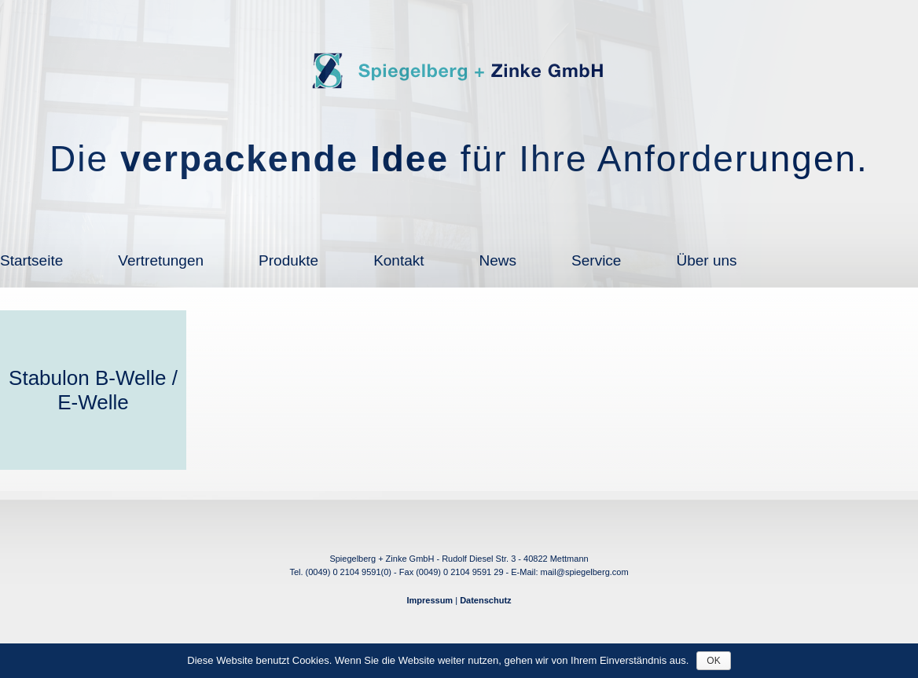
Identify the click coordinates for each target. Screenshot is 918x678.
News (498, 260)
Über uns (706, 260)
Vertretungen (161, 260)
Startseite (31, 260)
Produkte (288, 260)
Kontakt (398, 260)
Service (596, 260)
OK (713, 660)
